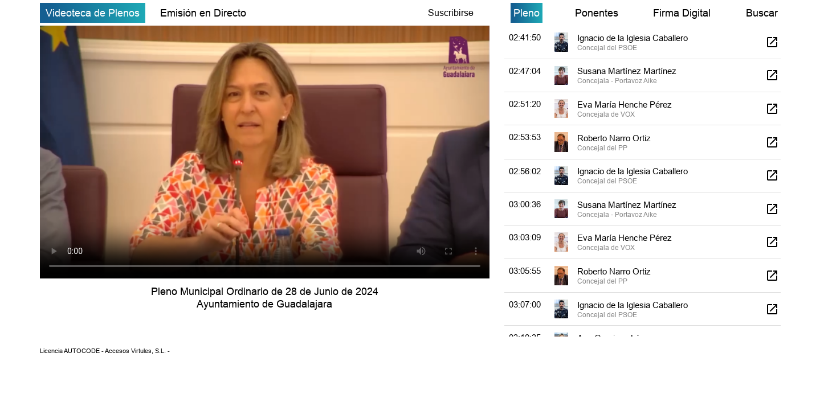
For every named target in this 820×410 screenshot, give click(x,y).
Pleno (526, 13)
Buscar (762, 13)
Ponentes (596, 13)
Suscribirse (451, 12)
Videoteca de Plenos (93, 13)
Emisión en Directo (203, 13)
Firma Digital (682, 13)
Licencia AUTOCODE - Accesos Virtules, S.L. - (105, 351)
